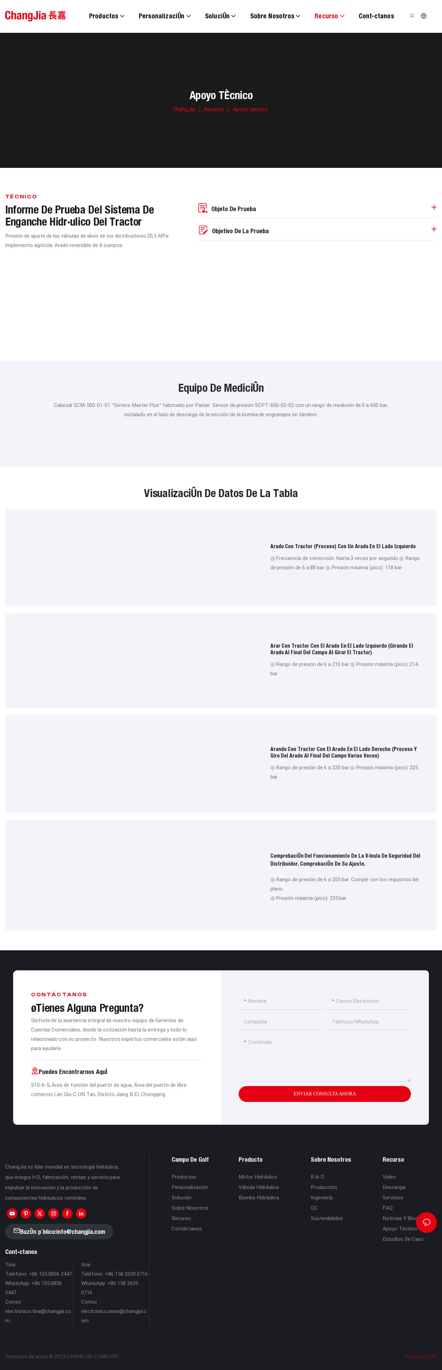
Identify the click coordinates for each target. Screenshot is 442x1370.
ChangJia (184, 109)
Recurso (214, 109)
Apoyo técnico (250, 109)
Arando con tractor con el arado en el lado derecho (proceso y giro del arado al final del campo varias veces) (343, 752)
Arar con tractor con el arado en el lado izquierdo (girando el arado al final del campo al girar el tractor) (341, 649)
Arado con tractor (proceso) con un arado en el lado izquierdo (343, 546)
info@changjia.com (80, 1231)
